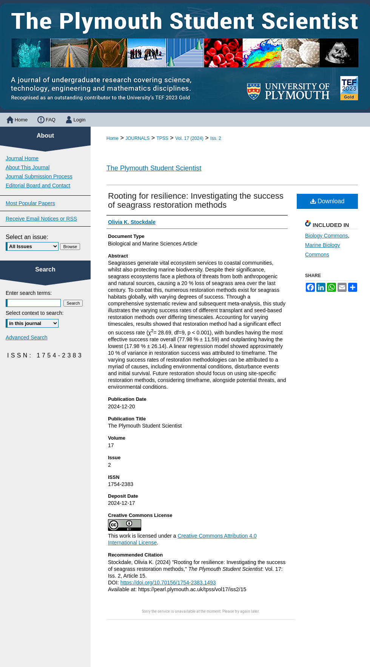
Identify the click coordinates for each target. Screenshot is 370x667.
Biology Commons (326, 236)
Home (112, 138)
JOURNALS (137, 138)
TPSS (162, 138)
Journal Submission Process (39, 176)
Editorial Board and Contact (38, 185)
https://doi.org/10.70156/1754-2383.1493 (168, 583)
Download (327, 201)
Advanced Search (27, 337)
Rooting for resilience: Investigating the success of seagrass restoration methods (196, 200)
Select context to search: (34, 313)
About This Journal (27, 167)
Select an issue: (27, 237)
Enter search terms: (29, 293)
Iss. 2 (215, 138)
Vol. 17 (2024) (189, 138)
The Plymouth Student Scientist (153, 168)
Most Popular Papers (30, 203)
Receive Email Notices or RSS (41, 219)
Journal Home (22, 158)
